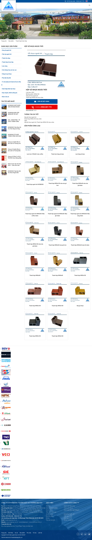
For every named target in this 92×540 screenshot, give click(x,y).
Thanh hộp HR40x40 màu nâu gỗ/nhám (80, 184)
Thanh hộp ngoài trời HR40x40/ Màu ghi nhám (57, 214)
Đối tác (48, 518)
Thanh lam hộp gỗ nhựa (57, 154)
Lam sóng (4, 66)
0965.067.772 (80, 1)
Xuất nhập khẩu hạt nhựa (8, 88)
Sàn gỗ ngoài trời (6, 50)
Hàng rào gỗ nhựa (6, 74)
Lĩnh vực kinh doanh (37, 5)
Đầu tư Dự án (5, 96)
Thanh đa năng (5, 58)
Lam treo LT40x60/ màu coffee (35, 154)
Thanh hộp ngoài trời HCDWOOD (34, 184)
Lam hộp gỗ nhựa (80, 154)
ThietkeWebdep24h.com (16, 537)
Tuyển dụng (75, 5)
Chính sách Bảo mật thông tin (71, 510)
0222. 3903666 (7, 514)
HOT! (35, 110)
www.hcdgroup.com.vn (12, 522)
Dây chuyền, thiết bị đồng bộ (9, 92)
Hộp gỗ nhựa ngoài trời (32, 95)
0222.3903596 (18, 514)
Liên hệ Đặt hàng (41, 101)
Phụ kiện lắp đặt (6, 78)
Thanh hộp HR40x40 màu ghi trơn (57, 245)
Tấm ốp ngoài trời (6, 54)
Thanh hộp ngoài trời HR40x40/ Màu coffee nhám (35, 214)
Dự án (48, 5)
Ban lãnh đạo (49, 516)
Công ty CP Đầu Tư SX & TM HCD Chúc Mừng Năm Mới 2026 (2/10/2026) (14, 158)
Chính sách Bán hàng (69, 506)
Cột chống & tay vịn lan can (8, 70)
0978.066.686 (71, 1)
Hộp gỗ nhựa (80, 305)
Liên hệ (84, 5)
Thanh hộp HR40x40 (34, 275)
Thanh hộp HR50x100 (80, 275)
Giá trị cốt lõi (49, 510)
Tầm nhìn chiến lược (51, 512)
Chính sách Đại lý (68, 508)
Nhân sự (48, 506)
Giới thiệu (25, 5)
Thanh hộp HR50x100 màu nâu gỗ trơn (57, 184)
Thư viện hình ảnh (50, 520)
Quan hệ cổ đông (57, 5)
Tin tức (67, 5)
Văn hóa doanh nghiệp (52, 508)
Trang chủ (16, 5)
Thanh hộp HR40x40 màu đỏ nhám (80, 245)
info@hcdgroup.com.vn (11, 520)
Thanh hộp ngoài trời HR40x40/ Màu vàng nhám (80, 214)
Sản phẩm (12, 41)
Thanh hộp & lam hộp (7, 62)
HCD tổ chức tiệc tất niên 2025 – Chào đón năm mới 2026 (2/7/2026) (14, 165)
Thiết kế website (5, 537)
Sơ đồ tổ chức (49, 514)
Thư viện (29, 532)
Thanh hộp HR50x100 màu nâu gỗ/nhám (35, 245)
